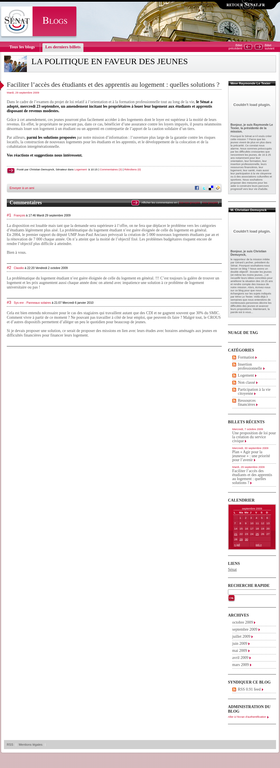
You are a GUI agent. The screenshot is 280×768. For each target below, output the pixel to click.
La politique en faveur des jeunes (109, 61)
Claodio (19, 268)
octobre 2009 (242, 622)
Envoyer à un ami (22, 188)
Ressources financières (247, 402)
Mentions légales (30, 744)
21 (235, 533)
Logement (80, 169)
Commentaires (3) (111, 169)
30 (246, 539)
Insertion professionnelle (250, 366)
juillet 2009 (241, 636)
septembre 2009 (244, 629)
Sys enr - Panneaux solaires (32, 302)
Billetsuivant (269, 47)
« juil (237, 544)
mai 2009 (239, 650)
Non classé (246, 382)
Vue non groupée (189, 202)
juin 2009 (239, 643)
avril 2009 (240, 658)
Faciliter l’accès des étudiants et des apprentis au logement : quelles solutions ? (113, 84)
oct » (259, 544)
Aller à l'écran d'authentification (247, 716)
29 (241, 539)
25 (257, 533)
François (19, 215)
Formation (246, 357)
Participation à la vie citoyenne (254, 391)
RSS (10, 744)
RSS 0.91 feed (249, 689)
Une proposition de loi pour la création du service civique (254, 437)
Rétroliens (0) (132, 169)
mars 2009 (240, 665)
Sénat (232, 569)
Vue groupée (210, 202)
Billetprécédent (235, 47)
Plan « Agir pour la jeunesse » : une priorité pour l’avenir (251, 456)
